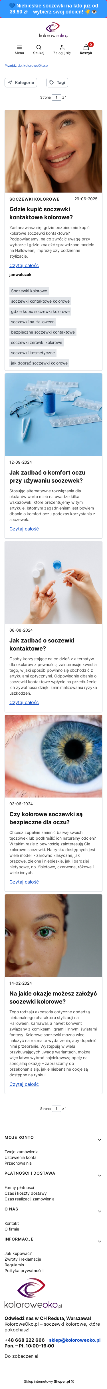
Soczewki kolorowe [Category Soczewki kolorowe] (34, 199)
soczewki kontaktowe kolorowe (40, 301)
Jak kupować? (18, 1253)
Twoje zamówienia (22, 1151)
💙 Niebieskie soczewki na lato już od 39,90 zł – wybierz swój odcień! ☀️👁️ (53, 9)
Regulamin (14, 1264)
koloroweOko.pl (27, 65)
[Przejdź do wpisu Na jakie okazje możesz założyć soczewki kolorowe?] (53, 935)
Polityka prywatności (24, 1270)
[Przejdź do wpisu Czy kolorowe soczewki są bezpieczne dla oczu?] (53, 756)
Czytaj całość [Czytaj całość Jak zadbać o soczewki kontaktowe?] (24, 702)
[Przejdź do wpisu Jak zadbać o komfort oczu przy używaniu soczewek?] (53, 414)
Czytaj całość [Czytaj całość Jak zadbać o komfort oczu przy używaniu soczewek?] (24, 529)
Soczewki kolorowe (29, 290)
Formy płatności (19, 1187)
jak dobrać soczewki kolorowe (39, 363)
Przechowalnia (18, 1163)
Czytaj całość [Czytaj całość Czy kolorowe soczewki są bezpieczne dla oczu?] (24, 882)
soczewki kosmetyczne (33, 352)
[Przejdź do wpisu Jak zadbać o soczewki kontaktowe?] (53, 582)
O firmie (12, 1229)
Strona (45, 97)
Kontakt (12, 1223)
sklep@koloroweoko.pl (74, 1340)
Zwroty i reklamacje (23, 1259)
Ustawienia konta (21, 1157)
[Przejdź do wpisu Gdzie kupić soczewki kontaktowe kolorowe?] (53, 151)
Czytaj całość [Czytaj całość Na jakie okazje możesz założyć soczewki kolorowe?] (24, 1084)
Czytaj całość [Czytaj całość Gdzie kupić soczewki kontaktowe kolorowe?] (24, 265)
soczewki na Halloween (32, 321)
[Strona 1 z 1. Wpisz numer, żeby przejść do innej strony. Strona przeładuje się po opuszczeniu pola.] (56, 97)
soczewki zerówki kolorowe (36, 342)
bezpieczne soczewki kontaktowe (43, 332)
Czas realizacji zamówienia (29, 1198)
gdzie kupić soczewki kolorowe (40, 311)
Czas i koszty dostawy (26, 1193)
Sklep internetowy (47, 1381)
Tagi (57, 82)
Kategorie (21, 82)
